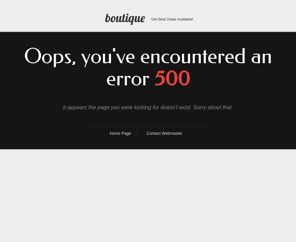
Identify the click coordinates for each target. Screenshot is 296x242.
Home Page (120, 133)
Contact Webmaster (164, 133)
